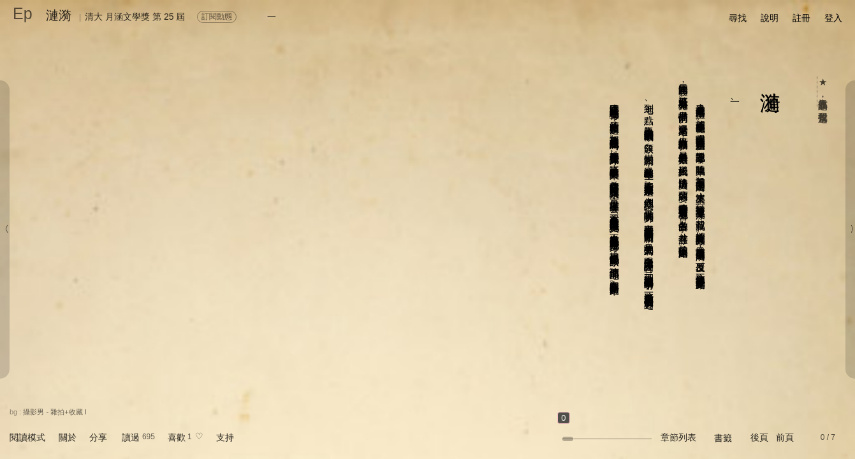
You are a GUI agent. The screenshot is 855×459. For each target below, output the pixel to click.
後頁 (759, 437)
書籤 (723, 438)
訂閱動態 (216, 16)
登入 (833, 18)
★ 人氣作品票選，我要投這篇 (823, 91)
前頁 (785, 437)
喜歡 (177, 437)
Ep (23, 13)
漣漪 (58, 15)
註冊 (801, 18)
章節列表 (678, 437)
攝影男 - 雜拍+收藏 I (54, 412)
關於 (68, 437)
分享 (98, 437)
